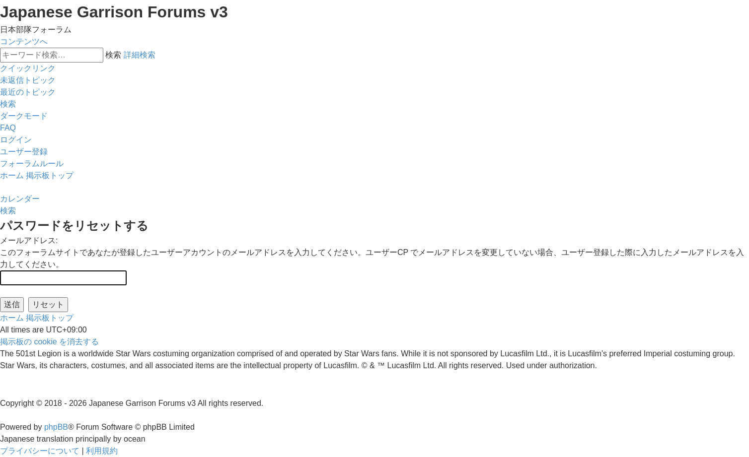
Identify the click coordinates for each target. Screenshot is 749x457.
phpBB (56, 427)
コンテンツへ (24, 41)
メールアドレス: (29, 240)
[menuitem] (28, 80)
